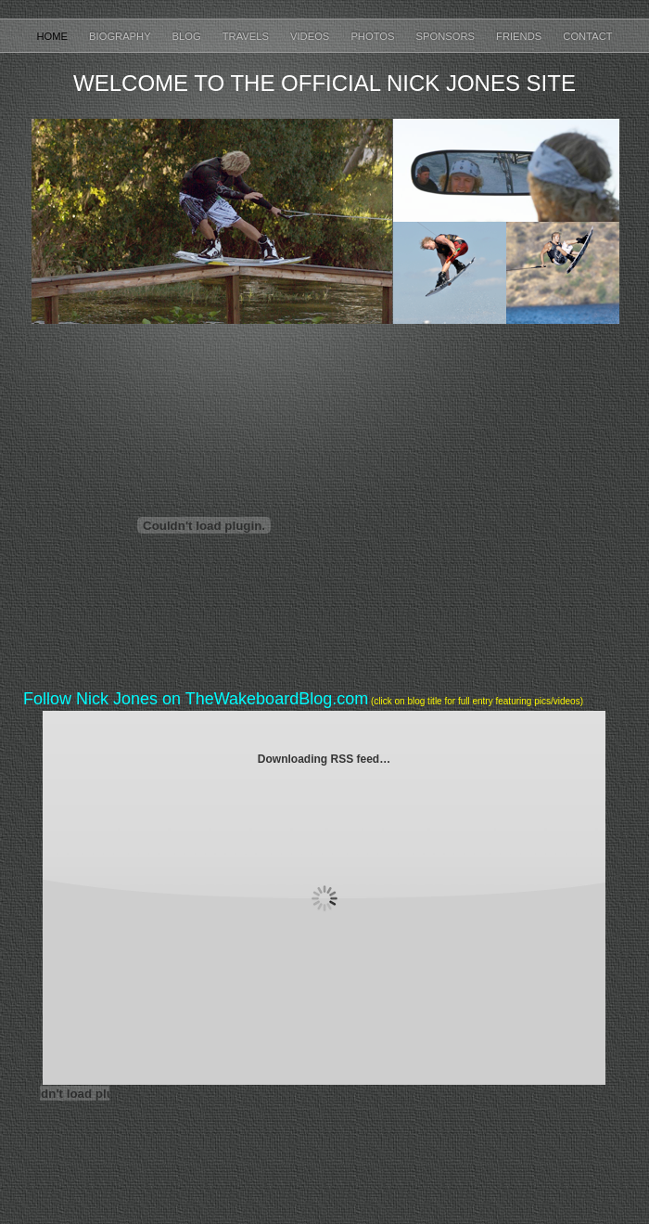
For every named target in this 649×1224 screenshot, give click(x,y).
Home (53, 36)
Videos (311, 36)
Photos (373, 36)
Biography (121, 36)
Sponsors (447, 36)
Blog (188, 36)
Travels (247, 36)
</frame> (529, 524)
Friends (520, 36)
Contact (587, 36)
